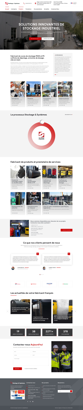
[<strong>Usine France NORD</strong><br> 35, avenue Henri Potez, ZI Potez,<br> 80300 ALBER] (26, 395)
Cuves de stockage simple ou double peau (17, 181)
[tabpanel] (62, 64)
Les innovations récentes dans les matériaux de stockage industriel (20, 309)
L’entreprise (14, 9)
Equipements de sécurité (47, 396)
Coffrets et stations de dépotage (47, 181)
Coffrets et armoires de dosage (63, 181)
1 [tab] (55, 74)
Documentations (38, 9)
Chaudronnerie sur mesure (33, 207)
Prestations (28, 9)
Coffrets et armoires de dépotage (48, 394)
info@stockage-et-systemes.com (34, 387)
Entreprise (15, 98)
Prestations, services (47, 99)
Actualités (46, 9)
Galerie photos (64, 98)
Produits (21, 9)
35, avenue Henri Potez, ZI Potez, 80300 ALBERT (34, 397)
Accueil (7, 9)
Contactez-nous (55, 9)
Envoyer (17, 368)
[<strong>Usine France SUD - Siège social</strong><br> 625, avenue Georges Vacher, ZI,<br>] (26, 389)
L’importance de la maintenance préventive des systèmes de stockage (40, 318)
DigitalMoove (25, 407)
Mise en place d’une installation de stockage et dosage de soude (62, 318)
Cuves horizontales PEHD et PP (32, 181)
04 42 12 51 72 (28, 3)
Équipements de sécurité (17, 207)
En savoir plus (68, 114)
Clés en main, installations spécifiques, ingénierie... (56, 207)
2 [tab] (41, 274)
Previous (7, 311)
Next (75, 311)
